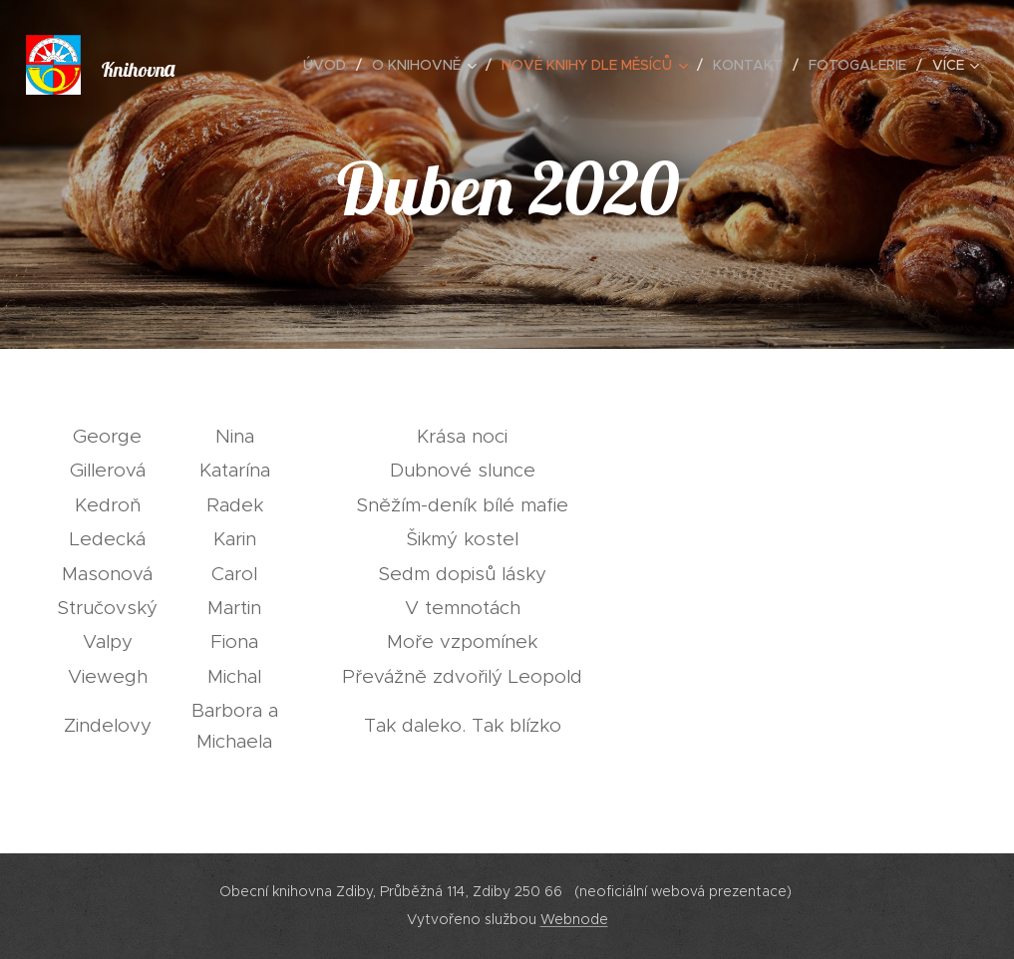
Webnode (574, 919)
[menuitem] (330, 65)
